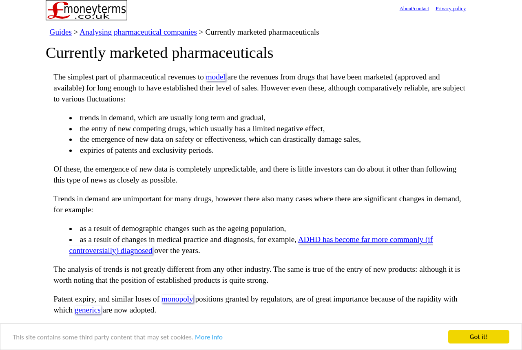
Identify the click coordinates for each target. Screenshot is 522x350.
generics (88, 310)
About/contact (414, 8)
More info (209, 337)
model (216, 77)
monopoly (177, 299)
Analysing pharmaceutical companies (138, 32)
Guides (61, 32)
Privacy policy (451, 8)
